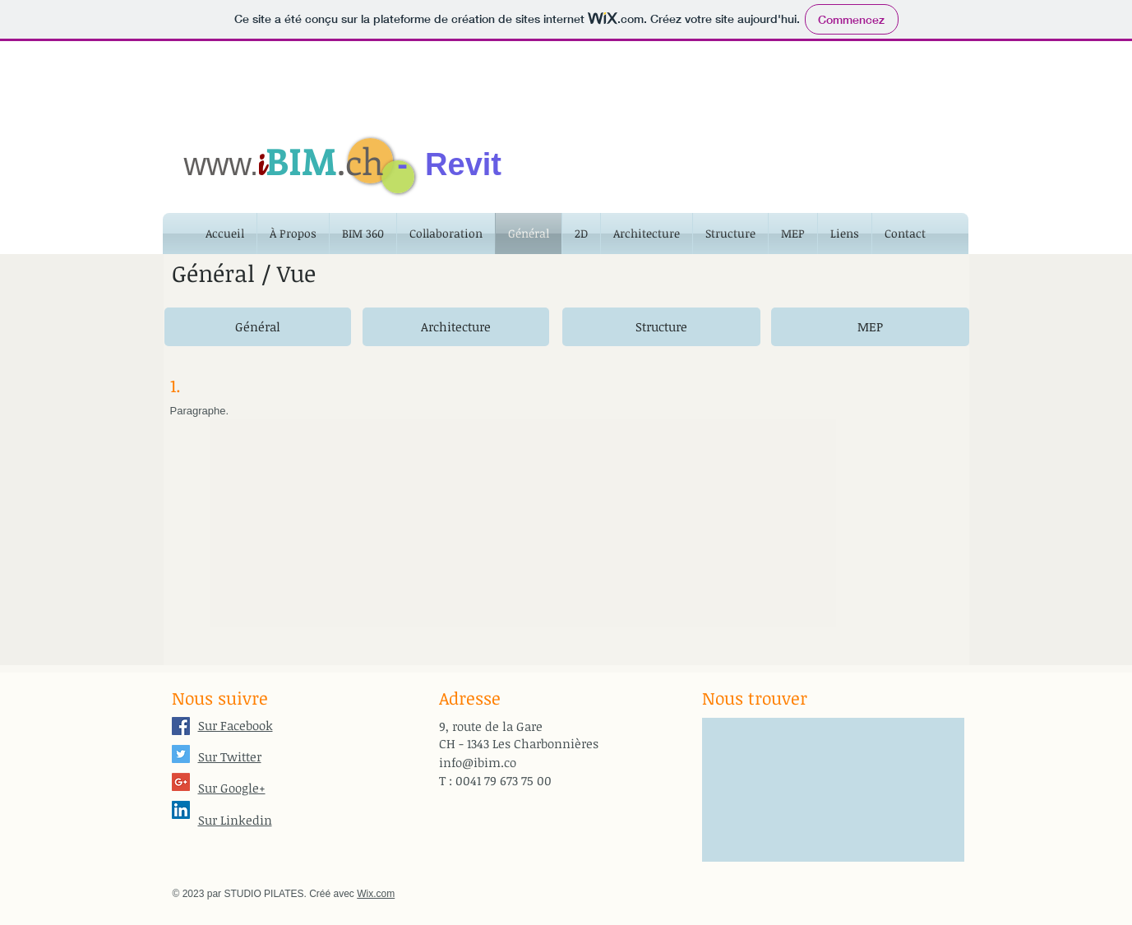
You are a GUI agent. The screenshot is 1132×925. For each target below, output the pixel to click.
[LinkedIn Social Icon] (181, 810)
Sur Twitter (229, 756)
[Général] (257, 327)
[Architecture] (456, 327)
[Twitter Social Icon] (181, 754)
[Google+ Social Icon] (181, 782)
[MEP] (870, 327)
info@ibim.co (477, 762)
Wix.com (376, 894)
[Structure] (661, 327)
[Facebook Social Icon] (181, 726)
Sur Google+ (232, 787)
